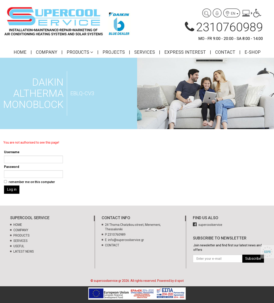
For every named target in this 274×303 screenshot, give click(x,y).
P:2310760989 (115, 234)
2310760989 (224, 27)
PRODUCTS (80, 52)
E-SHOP (253, 52)
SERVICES (144, 52)
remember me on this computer (32, 182)
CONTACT (225, 52)
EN (231, 13)
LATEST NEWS (23, 251)
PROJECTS (114, 52)
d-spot (179, 280)
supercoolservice (207, 225)
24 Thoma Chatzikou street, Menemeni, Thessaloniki (133, 227)
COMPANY (46, 52)
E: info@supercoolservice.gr (124, 240)
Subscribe (253, 258)
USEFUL (18, 246)
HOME (20, 52)
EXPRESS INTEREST (185, 52)
